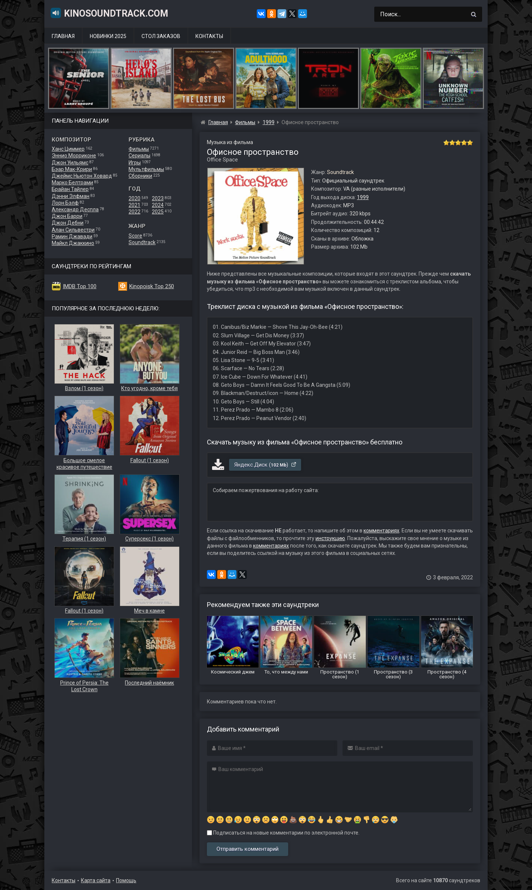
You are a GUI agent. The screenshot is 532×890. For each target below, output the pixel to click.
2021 (134, 205)
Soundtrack (142, 242)
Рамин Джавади (72, 236)
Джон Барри (67, 216)
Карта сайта (95, 880)
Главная (63, 36)
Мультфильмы (146, 169)
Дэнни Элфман (70, 196)
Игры (135, 163)
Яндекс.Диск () (265, 464)
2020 (134, 198)
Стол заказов (160, 36)
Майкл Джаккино (73, 243)
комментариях (381, 530)
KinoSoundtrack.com (109, 13)
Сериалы (139, 155)
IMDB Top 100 (79, 286)
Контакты (209, 36)
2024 (158, 205)
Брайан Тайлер (70, 189)
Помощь (126, 880)
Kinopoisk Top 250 (151, 286)
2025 (158, 212)
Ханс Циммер (68, 149)
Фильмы (139, 149)
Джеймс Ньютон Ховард (82, 176)
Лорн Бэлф (65, 203)
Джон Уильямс (70, 163)
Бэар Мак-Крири (72, 169)
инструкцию (330, 538)
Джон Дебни (67, 223)
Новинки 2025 (108, 36)
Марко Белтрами (72, 182)
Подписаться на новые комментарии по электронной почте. (283, 833)
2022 (134, 212)
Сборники (140, 176)
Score (135, 236)
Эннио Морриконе (74, 155)
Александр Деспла (75, 209)
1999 (363, 197)
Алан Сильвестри (73, 230)
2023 (158, 198)
